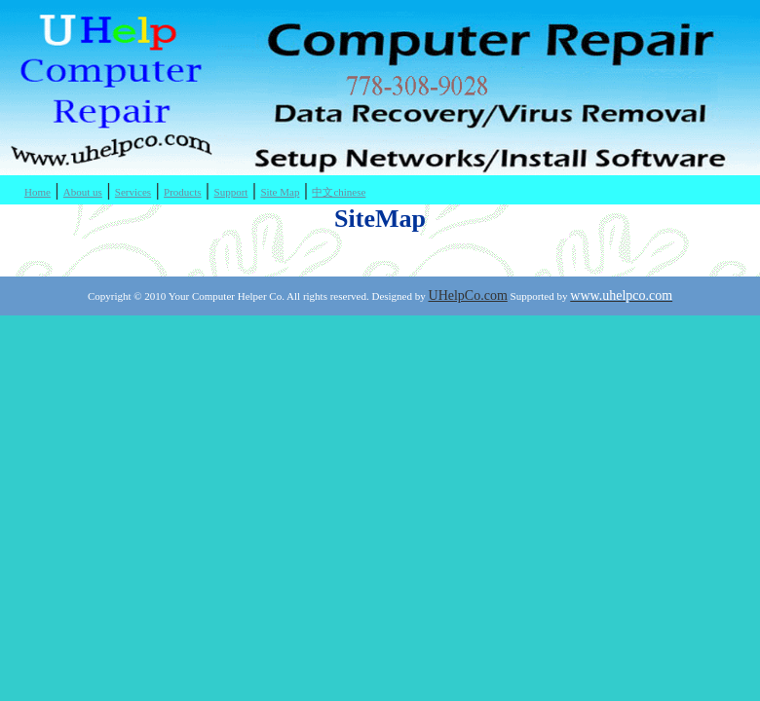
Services (133, 192)
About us (82, 192)
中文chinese (338, 192)
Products (183, 192)
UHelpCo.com (468, 295)
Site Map (279, 192)
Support (231, 192)
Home (37, 192)
